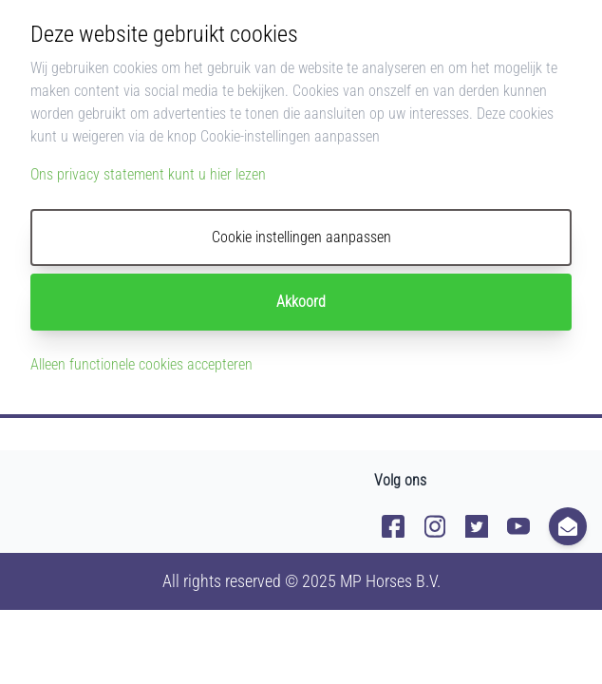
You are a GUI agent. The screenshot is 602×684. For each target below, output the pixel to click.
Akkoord (301, 302)
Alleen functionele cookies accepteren (141, 364)
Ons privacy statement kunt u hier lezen (148, 174)
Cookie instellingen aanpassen (301, 237)
